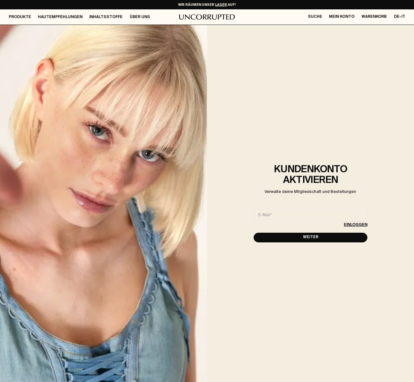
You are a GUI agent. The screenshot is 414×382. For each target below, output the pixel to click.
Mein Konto (341, 17)
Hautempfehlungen (60, 17)
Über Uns (140, 17)
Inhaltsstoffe (106, 17)
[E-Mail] (310, 215)
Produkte (20, 17)
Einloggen (355, 225)
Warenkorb (374, 17)
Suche (315, 17)
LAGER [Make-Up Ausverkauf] (221, 4)
